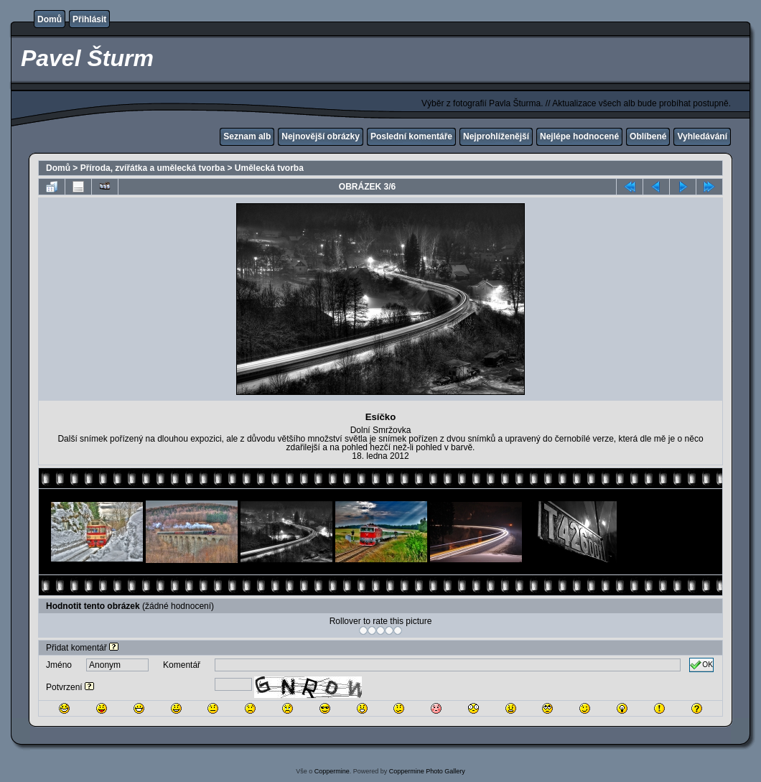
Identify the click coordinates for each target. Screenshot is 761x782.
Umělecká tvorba (269, 168)
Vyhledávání (702, 136)
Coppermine (332, 771)
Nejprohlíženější (496, 136)
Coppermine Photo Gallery (427, 771)
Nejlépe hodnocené (579, 136)
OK (701, 665)
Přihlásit (89, 19)
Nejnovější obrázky (320, 136)
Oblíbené (648, 136)
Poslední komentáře (411, 136)
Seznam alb (247, 136)
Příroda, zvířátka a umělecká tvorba (152, 168)
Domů (49, 19)
